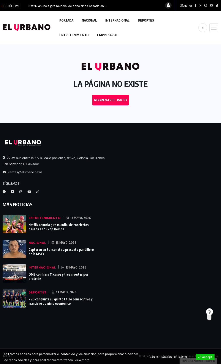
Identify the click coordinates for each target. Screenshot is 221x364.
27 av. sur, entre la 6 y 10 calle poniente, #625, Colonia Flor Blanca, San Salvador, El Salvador (54, 161)
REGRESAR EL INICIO (110, 100)
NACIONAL (89, 20)
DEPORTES (146, 20)
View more (82, 360)
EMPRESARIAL (107, 35)
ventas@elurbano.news (23, 172)
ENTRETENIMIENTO (74, 35)
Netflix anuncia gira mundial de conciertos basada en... (67, 6)
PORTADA (66, 20)
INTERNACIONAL (117, 20)
